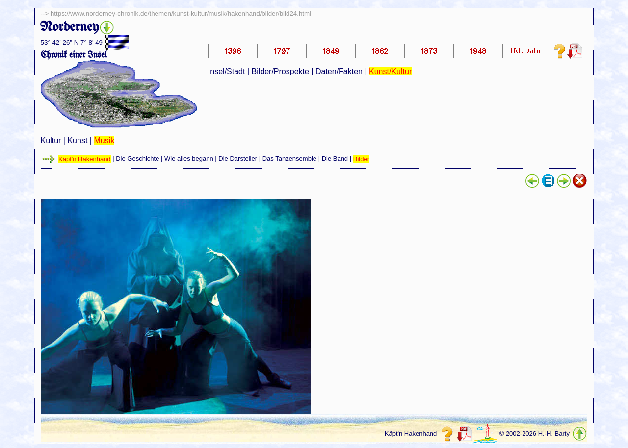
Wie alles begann (188, 159)
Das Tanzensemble (289, 159)
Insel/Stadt (226, 71)
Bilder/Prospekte (280, 71)
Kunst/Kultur (390, 71)
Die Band (335, 159)
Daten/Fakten (339, 71)
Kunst (77, 140)
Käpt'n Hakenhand (84, 159)
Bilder (361, 159)
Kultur (51, 140)
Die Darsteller (237, 159)
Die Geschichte (137, 159)
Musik (104, 140)
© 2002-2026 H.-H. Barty (534, 434)
